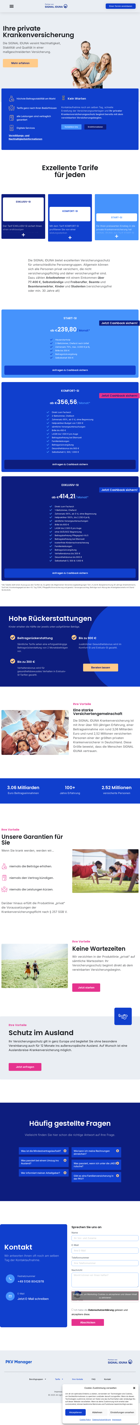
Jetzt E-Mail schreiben (33, 1299)
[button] (134, 1388)
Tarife (59, 1379)
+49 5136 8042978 (31, 1281)
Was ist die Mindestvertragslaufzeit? (41, 1150)
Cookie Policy (85, 1419)
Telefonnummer (80, 1257)
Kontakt (107, 1379)
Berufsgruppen (37, 1379)
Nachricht (77, 1270)
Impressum (116, 1419)
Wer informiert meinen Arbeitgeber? (40, 1172)
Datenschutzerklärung (101, 1419)
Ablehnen (97, 1412)
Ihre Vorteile (77, 1379)
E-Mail (75, 1245)
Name (75, 1232)
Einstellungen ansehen (122, 1412)
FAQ (93, 1379)
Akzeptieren (75, 1412)
